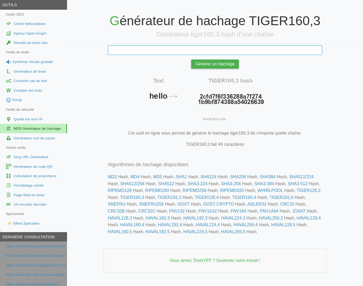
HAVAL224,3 (233, 218)
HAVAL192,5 (158, 231)
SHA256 (238, 176)
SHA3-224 (198, 183)
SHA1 (181, 176)
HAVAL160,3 (158, 218)
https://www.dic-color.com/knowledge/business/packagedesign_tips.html (36, 275)
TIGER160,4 (244, 197)
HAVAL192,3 (195, 218)
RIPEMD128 (120, 190)
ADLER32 (256, 204)
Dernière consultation (28, 237)
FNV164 (238, 211)
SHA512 (166, 183)
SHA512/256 (132, 183)
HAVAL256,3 (271, 218)
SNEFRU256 (151, 204)
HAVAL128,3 (120, 218)
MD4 (134, 176)
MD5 (157, 176)
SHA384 (268, 176)
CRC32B (116, 211)
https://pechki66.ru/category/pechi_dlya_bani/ (36, 265)
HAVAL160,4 (132, 224)
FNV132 (177, 211)
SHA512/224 (301, 176)
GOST (183, 204)
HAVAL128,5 (283, 224)
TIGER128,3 (308, 190)
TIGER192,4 (281, 197)
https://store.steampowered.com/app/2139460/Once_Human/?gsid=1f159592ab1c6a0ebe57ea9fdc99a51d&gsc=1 (36, 256)
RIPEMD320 (232, 190)
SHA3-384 (264, 183)
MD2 (112, 176)
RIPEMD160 (157, 190)
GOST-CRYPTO (218, 204)
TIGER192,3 (169, 197)
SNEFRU (116, 204)
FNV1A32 (207, 211)
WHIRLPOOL (270, 190)
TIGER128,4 (207, 197)
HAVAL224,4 (208, 224)
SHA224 (209, 176)
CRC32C (146, 211)
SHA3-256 (231, 183)
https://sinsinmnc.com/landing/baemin (36, 246)
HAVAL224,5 (195, 231)
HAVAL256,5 (233, 231)
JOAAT (298, 211)
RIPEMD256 (194, 190)
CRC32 (287, 204)
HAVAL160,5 (120, 231)
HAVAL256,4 (246, 224)
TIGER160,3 (132, 197)
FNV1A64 (269, 211)
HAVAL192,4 (170, 224)
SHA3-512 (298, 183)
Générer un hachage (215, 64)
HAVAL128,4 (309, 218)
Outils (9, 4)
